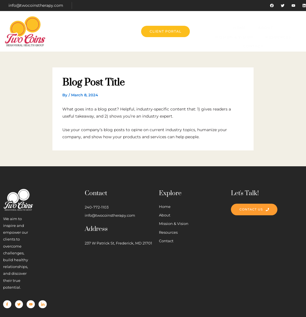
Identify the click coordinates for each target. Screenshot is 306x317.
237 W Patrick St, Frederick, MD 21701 (148, 243)
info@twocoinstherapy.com (35, 5)
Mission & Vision (145, 26)
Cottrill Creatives (117, 305)
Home (82, 26)
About (107, 26)
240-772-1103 (129, 202)
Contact (222, 26)
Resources (188, 26)
